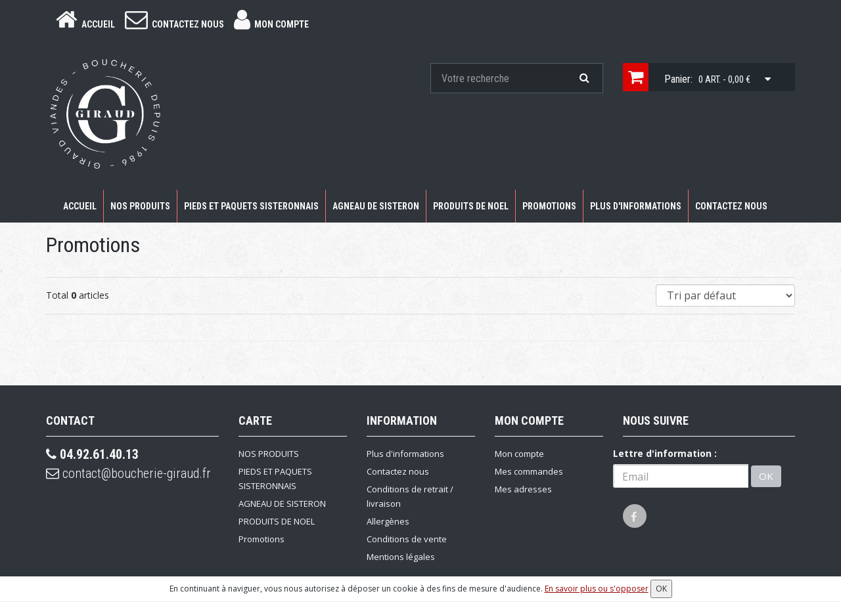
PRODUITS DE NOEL (471, 206)
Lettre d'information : (665, 453)
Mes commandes (529, 471)
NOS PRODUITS (140, 206)
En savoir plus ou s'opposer (596, 588)
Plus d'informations (635, 206)
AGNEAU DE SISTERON (375, 206)
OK (766, 476)
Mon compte (519, 454)
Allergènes (388, 521)
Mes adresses (523, 489)
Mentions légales (401, 557)
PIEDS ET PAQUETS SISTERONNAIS (251, 206)
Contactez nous (731, 206)
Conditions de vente (407, 539)
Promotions (549, 206)
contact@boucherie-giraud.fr (128, 473)
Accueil (80, 206)
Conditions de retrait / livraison (410, 496)
